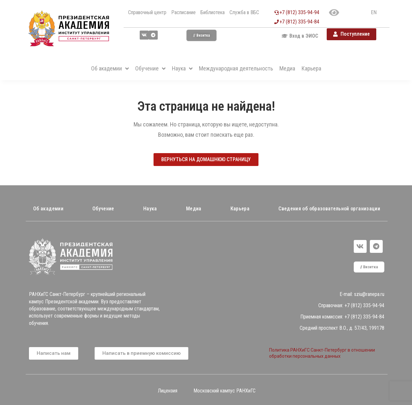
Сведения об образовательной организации (329, 209)
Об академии (48, 209)
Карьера (239, 209)
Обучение (103, 209)
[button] (201, 35)
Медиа (193, 209)
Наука (150, 209)
